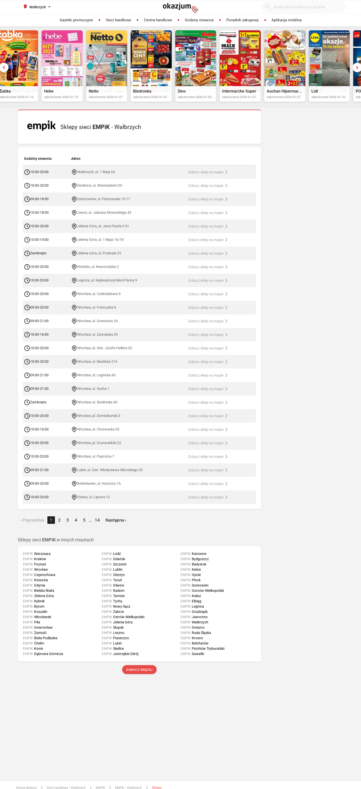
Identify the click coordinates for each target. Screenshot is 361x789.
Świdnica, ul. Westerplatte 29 (99, 190)
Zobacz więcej (139, 674)
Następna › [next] (116, 524)
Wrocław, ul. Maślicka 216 (97, 366)
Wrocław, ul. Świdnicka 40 (97, 407)
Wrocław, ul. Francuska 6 (96, 312)
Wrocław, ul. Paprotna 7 (95, 461)
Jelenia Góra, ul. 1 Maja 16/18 (100, 244)
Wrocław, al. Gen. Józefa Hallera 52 (104, 352)
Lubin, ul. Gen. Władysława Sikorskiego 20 (110, 474)
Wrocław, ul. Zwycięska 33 (97, 339)
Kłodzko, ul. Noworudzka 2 (98, 271)
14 (97, 524)
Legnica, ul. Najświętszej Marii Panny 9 (107, 285)
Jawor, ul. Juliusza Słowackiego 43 (104, 217)
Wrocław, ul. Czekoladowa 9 (99, 298)
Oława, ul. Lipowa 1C (93, 501)
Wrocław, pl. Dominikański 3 (98, 420)
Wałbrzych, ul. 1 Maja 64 (96, 176)
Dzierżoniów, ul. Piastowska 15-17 (103, 203)
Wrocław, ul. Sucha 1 (93, 393)
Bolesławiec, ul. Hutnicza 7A (99, 488)
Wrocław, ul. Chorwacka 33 (98, 434)
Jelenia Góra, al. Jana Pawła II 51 (103, 231)
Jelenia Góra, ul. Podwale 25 (99, 258)
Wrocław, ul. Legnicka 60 (96, 380)
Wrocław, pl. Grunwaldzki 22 (99, 447)
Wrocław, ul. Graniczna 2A (97, 325)
